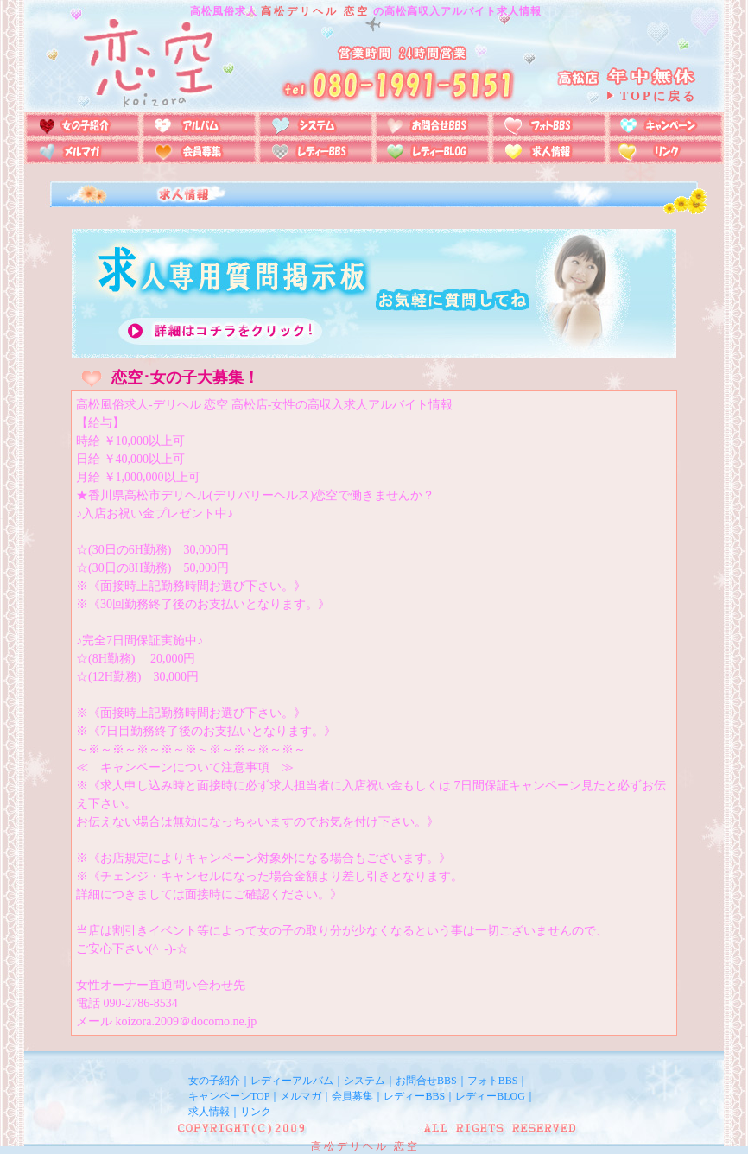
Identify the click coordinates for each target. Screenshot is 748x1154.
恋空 (407, 1146)
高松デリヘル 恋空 (315, 11)
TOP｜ (265, 1096)
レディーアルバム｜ (297, 1081)
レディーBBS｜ (419, 1096)
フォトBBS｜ (498, 1081)
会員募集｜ (358, 1096)
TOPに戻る (658, 96)
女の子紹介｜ (219, 1081)
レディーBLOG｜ (495, 1096)
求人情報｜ (214, 1112)
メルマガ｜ (306, 1096)
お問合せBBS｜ (431, 1081)
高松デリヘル (350, 1146)
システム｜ (370, 1081)
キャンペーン (219, 1096)
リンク (255, 1112)
